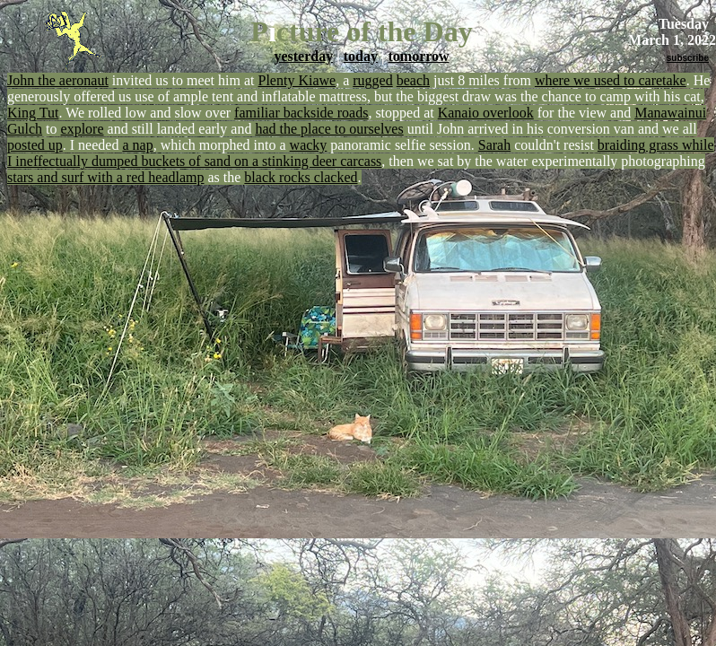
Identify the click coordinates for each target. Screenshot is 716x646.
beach (413, 80)
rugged (372, 80)
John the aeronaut (58, 80)
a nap (137, 145)
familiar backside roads (301, 112)
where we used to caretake (610, 80)
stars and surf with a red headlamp (105, 177)
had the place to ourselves (329, 128)
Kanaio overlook (486, 112)
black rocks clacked (300, 177)
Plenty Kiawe (297, 80)
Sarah (494, 145)
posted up (35, 145)
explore (82, 128)
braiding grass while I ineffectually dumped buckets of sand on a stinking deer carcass (360, 153)
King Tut (32, 112)
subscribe (688, 58)
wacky (308, 145)
